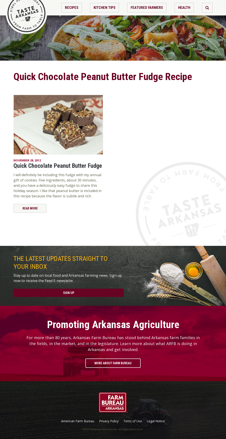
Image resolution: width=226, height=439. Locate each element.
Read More (30, 208)
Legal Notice (156, 421)
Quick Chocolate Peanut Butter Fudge (57, 165)
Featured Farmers (147, 7)
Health (184, 7)
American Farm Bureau (77, 421)
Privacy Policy (109, 421)
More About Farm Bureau (113, 363)
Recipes (71, 7)
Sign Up (68, 293)
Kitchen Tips (104, 7)
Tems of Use (132, 421)
